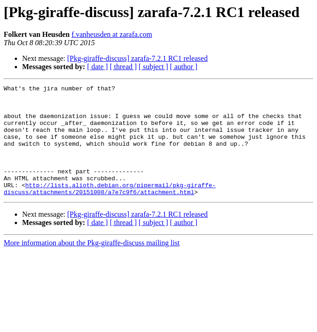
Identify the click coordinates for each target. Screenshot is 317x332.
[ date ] (97, 67)
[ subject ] (153, 67)
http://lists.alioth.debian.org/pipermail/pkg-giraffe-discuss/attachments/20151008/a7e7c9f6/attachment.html (110, 210)
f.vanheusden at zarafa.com (111, 34)
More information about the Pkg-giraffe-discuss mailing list (92, 265)
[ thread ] (123, 67)
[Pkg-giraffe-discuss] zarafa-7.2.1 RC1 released (137, 58)
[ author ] (184, 67)
